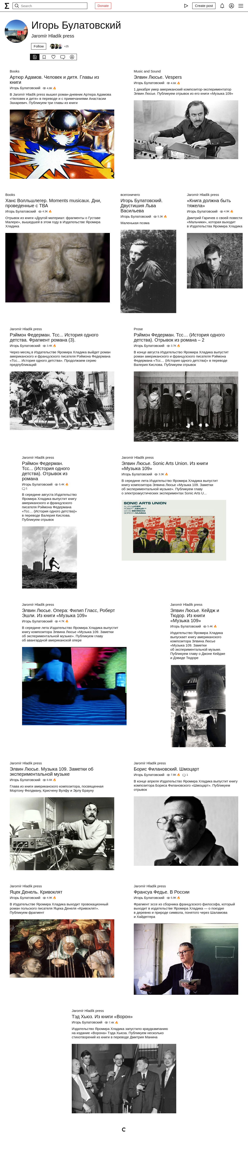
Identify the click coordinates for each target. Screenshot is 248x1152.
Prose (138, 329)
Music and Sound (147, 71)
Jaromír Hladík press (203, 195)
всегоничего (130, 195)
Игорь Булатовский (25, 88)
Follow (39, 46)
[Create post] (204, 6)
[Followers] (59, 46)
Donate (103, 6)
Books (15, 71)
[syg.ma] (7, 6)
